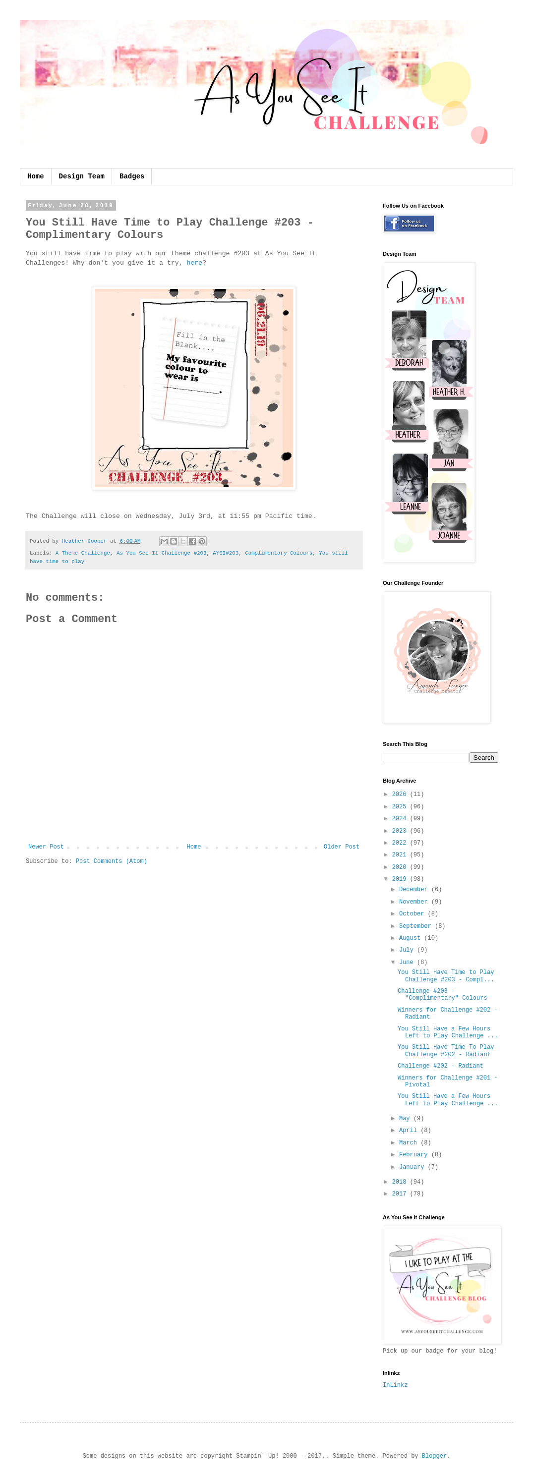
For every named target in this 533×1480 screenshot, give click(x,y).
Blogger (434, 1456)
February (415, 1154)
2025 (401, 806)
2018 (401, 1182)
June (408, 962)
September (417, 926)
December (415, 889)
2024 (401, 818)
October (413, 914)
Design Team (82, 176)
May (406, 1118)
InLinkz (395, 1385)
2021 (401, 855)
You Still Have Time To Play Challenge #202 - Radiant (446, 1051)
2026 (401, 794)
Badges (131, 176)
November (415, 902)
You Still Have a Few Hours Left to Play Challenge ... (448, 1032)
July (408, 950)
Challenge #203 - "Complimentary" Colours (442, 995)
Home (35, 176)
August (411, 938)
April (409, 1130)
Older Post (341, 847)
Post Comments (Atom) (111, 861)
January (413, 1167)
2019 (401, 879)
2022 (401, 843)
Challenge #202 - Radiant (440, 1066)
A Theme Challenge (83, 553)
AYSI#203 (225, 553)
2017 (401, 1194)
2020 (401, 867)
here (194, 263)
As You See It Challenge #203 (161, 553)
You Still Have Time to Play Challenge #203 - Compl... (446, 976)
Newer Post (46, 847)
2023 (401, 831)
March (409, 1142)
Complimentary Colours (278, 553)
